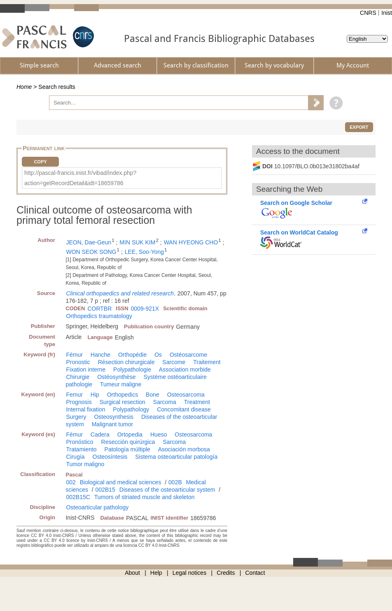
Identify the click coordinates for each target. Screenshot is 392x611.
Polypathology (131, 409)
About (132, 572)
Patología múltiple (127, 449)
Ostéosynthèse (116, 377)
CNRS (368, 12)
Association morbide (185, 369)
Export (359, 127)
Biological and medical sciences (120, 482)
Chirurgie (77, 377)
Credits (226, 572)
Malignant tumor (112, 424)
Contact (255, 572)
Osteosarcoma (186, 394)
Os (158, 354)
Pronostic (78, 362)
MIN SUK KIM (137, 242)
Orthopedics (122, 394)
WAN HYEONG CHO (191, 242)
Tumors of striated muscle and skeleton (144, 497)
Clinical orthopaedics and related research (119, 293)
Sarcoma (164, 402)
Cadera (100, 434)
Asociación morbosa (184, 449)
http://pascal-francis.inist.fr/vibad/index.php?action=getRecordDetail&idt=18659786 (80, 178)
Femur (74, 394)
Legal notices (190, 572)
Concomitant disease (184, 409)
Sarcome (173, 362)
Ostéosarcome (188, 354)
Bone (152, 394)
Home (24, 87)
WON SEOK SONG (91, 252)
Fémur (74, 354)
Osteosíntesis (110, 456)
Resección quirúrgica (128, 442)
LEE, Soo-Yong (144, 252)
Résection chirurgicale (126, 362)
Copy (40, 161)
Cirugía (75, 456)
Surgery (76, 417)
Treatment (197, 402)
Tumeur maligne (121, 384)
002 (70, 482)
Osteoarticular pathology (97, 507)
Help (156, 572)
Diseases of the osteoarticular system (167, 489)
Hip (95, 394)
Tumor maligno (85, 464)
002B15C (78, 497)
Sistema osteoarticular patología (176, 456)
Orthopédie (132, 354)
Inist (386, 12)
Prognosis (78, 402)
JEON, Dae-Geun (88, 242)
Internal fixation (85, 409)
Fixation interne (85, 369)
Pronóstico (79, 442)
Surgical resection (122, 402)
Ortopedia (129, 434)
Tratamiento (81, 449)
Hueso (158, 434)
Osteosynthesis (113, 417)
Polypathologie (132, 369)
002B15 (105, 489)
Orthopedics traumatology (99, 316)
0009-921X (145, 308)
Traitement (206, 362)
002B (175, 482)
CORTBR (99, 308)
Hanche (100, 354)
